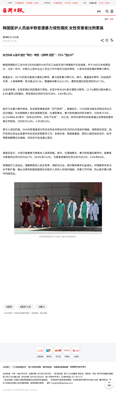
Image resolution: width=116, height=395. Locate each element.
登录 (99, 11)
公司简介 (6, 367)
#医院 (9, 306)
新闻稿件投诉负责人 (78, 366)
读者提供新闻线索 (61, 367)
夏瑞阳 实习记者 (11, 37)
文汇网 (58, 352)
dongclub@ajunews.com (62, 383)
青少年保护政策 (34, 367)
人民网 (76, 352)
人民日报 (39, 352)
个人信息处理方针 (19, 367)
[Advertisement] (58, 275)
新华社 (48, 352)
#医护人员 (25, 306)
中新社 (67, 352)
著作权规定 (47, 367)
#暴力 (42, 306)
